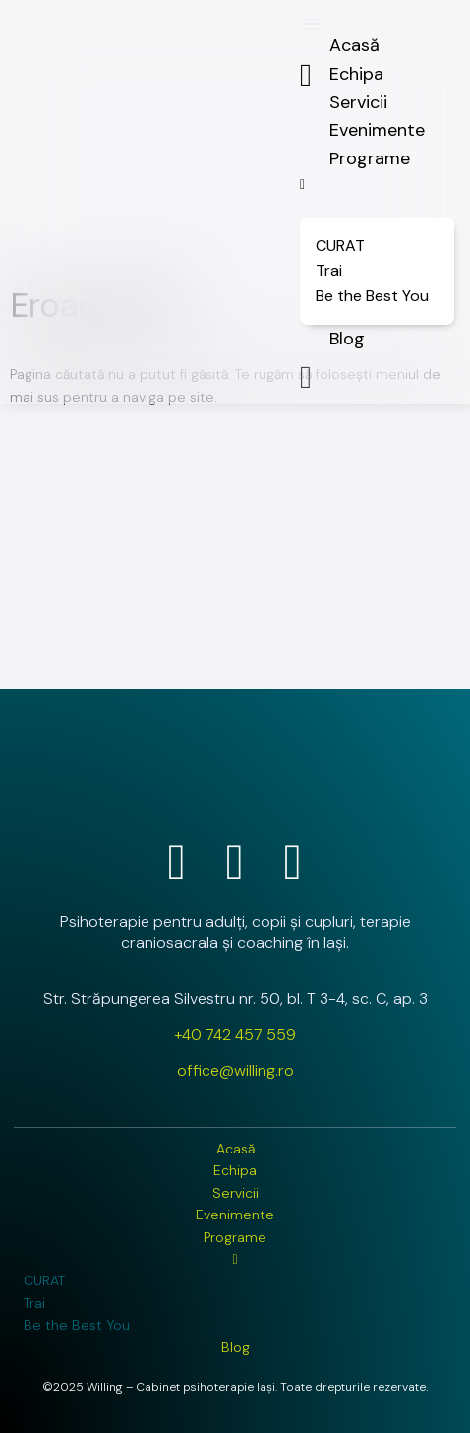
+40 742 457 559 (235, 1035)
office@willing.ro (235, 1070)
